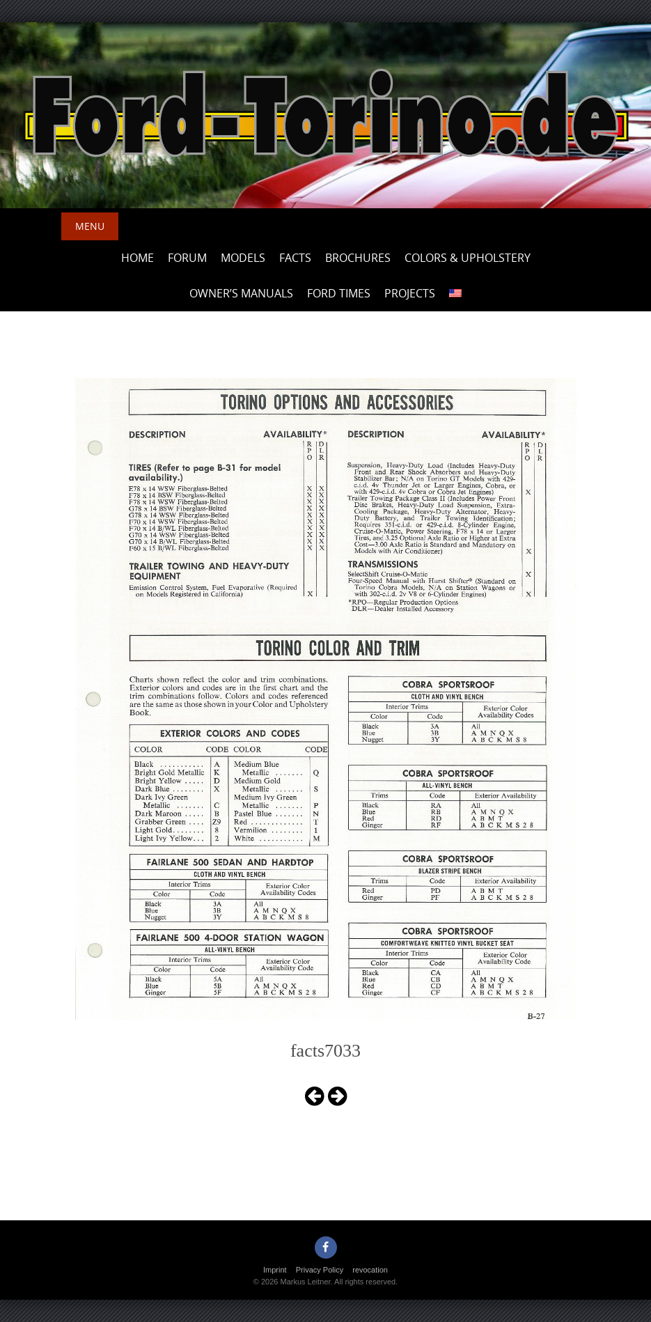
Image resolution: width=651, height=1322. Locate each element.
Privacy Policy (319, 1270)
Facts (295, 257)
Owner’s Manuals (241, 293)
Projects (409, 293)
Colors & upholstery (468, 257)
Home (137, 257)
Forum (187, 257)
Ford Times (338, 293)
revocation (370, 1270)
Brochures (358, 257)
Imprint (275, 1270)
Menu (89, 226)
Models (243, 257)
